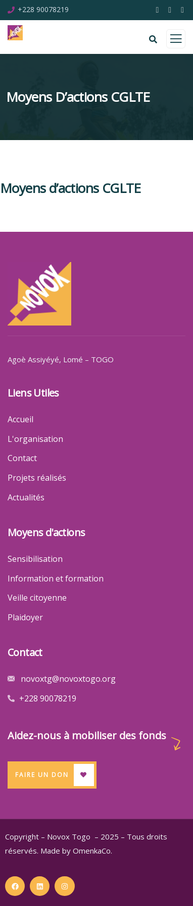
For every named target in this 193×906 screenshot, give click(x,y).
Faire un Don (42, 774)
